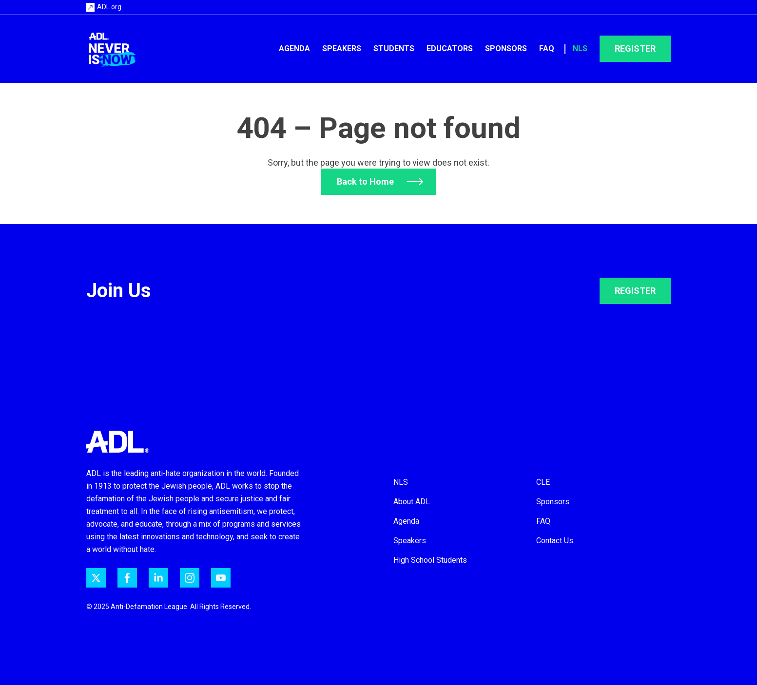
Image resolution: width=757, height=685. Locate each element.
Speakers (341, 48)
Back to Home (365, 181)
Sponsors (506, 48)
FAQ (546, 48)
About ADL (411, 501)
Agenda (294, 48)
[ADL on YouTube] (221, 578)
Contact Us (554, 540)
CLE (543, 482)
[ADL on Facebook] (127, 578)
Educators (450, 48)
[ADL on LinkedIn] (158, 578)
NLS (580, 48)
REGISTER (635, 290)
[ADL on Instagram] (189, 578)
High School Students (430, 560)
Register (635, 48)
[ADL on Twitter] (96, 578)
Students (393, 48)
